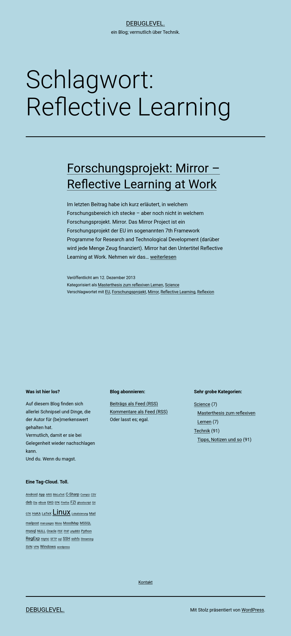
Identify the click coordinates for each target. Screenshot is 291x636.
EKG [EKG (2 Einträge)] (50, 502)
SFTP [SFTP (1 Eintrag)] (53, 539)
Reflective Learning (177, 291)
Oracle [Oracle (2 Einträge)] (51, 531)
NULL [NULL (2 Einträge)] (41, 531)
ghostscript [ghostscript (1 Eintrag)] (84, 502)
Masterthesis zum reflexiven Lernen (130, 284)
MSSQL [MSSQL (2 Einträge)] (85, 523)
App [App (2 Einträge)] (42, 494)
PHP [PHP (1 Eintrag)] (66, 531)
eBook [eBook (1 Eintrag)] (42, 502)
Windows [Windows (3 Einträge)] (48, 546)
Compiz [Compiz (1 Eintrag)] (85, 494)
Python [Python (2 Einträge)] (86, 531)
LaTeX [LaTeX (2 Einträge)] (47, 513)
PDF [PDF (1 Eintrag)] (60, 531)
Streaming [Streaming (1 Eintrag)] (87, 539)
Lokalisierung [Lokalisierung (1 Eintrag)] (80, 513)
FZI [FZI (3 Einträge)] (73, 502)
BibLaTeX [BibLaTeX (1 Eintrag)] (59, 494)
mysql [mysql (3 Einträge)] (31, 531)
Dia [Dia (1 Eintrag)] (35, 502)
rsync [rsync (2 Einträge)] (45, 539)
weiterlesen (163, 257)
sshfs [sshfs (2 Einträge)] (75, 539)
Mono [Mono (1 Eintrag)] (58, 523)
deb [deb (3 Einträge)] (29, 502)
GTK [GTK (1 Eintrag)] (28, 513)
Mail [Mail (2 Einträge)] (92, 513)
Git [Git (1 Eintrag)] (94, 502)
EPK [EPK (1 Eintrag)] (57, 502)
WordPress (253, 610)
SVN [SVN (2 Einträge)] (29, 547)
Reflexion (205, 291)
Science (172, 284)
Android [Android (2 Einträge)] (32, 494)
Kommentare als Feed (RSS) (139, 411)
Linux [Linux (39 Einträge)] (62, 512)
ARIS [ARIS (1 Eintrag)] (49, 494)
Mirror (153, 291)
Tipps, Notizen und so (220, 439)
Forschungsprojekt (129, 291)
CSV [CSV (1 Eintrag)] (93, 494)
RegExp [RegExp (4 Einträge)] (33, 538)
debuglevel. (145, 23)
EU (107, 291)
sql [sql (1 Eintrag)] (60, 539)
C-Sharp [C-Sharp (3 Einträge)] (72, 494)
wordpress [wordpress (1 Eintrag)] (63, 547)
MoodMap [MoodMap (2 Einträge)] (71, 523)
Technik (202, 430)
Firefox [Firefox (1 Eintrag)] (65, 502)
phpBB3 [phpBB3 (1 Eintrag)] (75, 531)
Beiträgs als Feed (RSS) (134, 403)
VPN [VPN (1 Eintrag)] (36, 547)
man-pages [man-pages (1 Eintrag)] (47, 523)
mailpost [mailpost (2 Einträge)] (32, 523)
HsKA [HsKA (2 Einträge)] (36, 513)
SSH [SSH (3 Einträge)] (66, 538)
